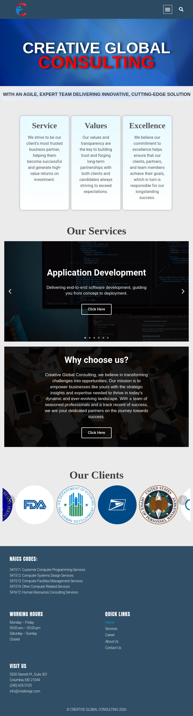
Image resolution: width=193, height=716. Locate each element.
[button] (167, 9)
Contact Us (113, 648)
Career (110, 635)
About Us (112, 641)
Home (109, 622)
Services (111, 629)
